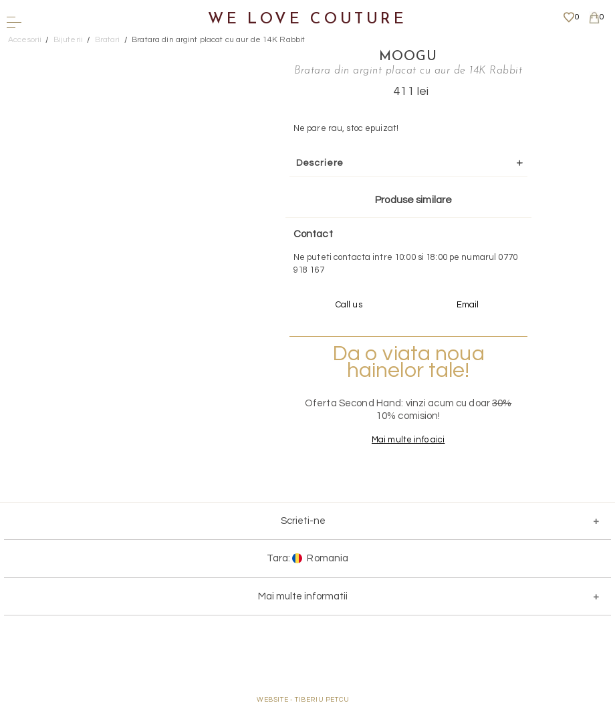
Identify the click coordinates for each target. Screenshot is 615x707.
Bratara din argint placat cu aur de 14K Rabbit (218, 39)
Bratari (107, 39)
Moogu (408, 56)
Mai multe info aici (408, 439)
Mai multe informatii (303, 596)
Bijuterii (68, 39)
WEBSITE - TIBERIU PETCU (303, 699)
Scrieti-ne (303, 521)
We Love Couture (307, 19)
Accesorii (24, 39)
